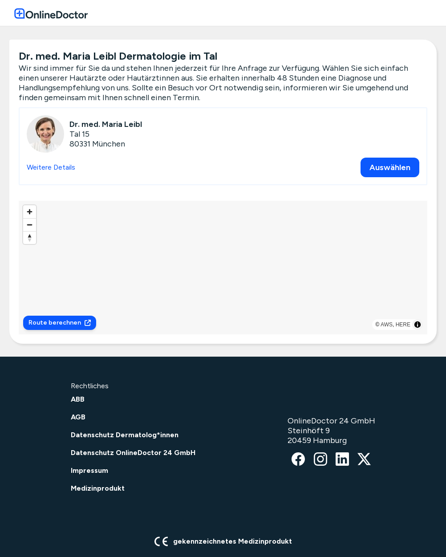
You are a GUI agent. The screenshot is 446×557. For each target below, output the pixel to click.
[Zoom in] (29, 211)
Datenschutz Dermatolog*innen (124, 435)
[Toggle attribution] (417, 324)
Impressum (89, 470)
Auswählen (389, 167)
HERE (403, 324)
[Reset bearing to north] (29, 237)
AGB (78, 417)
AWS (387, 324)
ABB (78, 399)
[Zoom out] (29, 224)
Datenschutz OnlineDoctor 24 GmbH (133, 452)
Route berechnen (59, 322)
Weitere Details (51, 167)
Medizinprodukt (98, 488)
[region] (223, 267)
